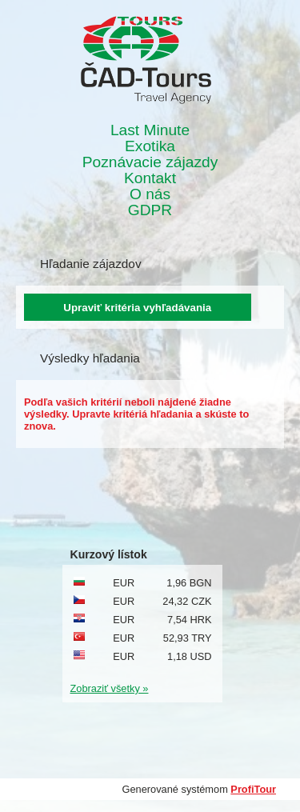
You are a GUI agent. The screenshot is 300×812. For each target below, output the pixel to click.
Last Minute (150, 130)
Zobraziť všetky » (109, 688)
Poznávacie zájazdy (150, 162)
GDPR (150, 210)
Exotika (150, 146)
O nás (150, 194)
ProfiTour (253, 789)
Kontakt (150, 178)
